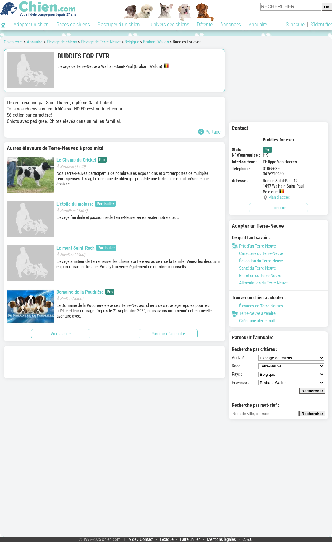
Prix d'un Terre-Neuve (254, 246)
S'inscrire (295, 24)
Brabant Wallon (156, 42)
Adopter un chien (31, 24)
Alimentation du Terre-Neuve (260, 283)
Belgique (131, 42)
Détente (205, 24)
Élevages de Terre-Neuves (257, 306)
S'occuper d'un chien (119, 24)
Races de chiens (73, 24)
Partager (210, 132)
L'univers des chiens (168, 24)
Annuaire (258, 24)
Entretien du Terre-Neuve (256, 275)
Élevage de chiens (62, 42)
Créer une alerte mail (253, 320)
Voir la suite (61, 333)
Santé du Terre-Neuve (254, 268)
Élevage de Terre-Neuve (101, 42)
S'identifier (321, 24)
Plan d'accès (279, 197)
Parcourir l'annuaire (168, 333)
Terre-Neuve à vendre (254, 313)
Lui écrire (278, 207)
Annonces (230, 24)
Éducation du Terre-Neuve (257, 260)
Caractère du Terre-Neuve (257, 253)
